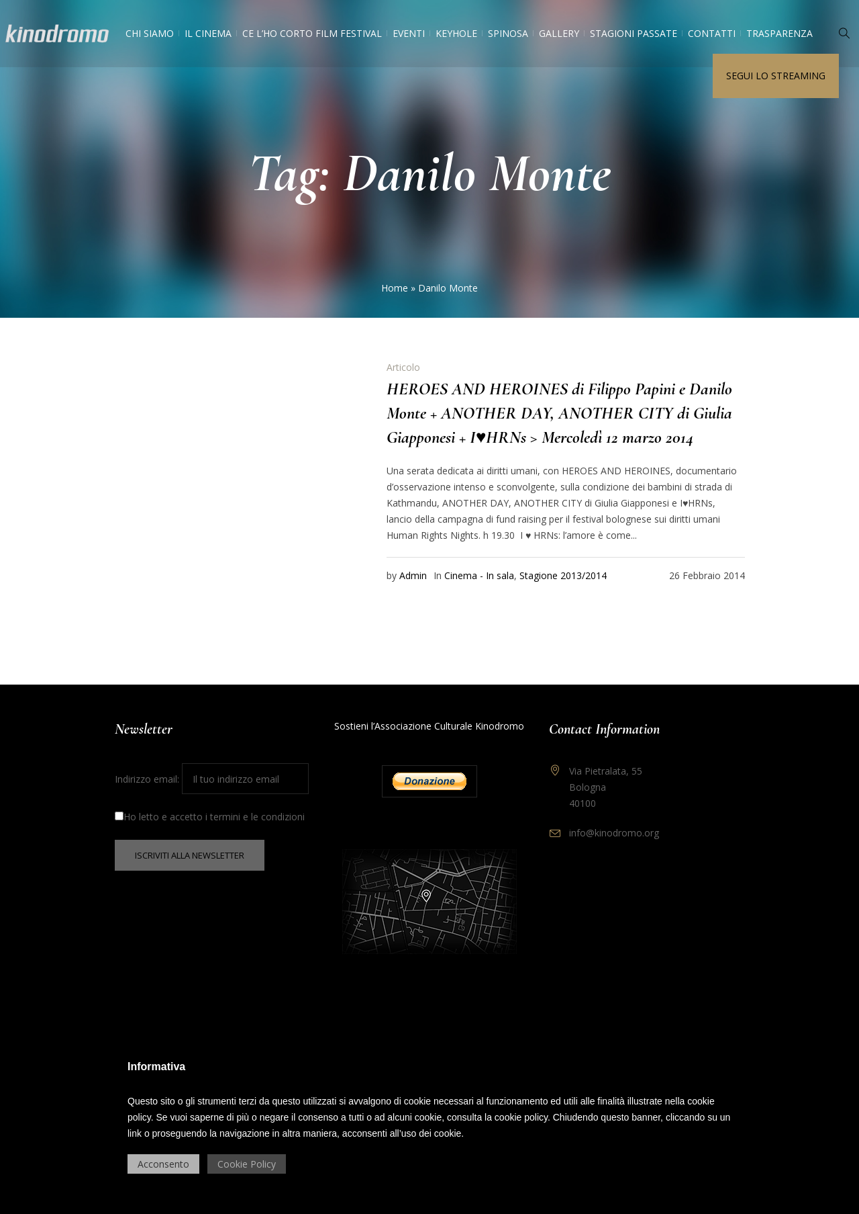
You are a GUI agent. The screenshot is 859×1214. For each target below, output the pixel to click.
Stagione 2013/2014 (563, 575)
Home (394, 287)
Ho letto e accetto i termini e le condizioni (210, 816)
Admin (413, 575)
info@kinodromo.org (614, 832)
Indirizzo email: (212, 779)
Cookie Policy (246, 1164)
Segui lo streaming (775, 75)
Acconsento (163, 1164)
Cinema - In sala (479, 575)
